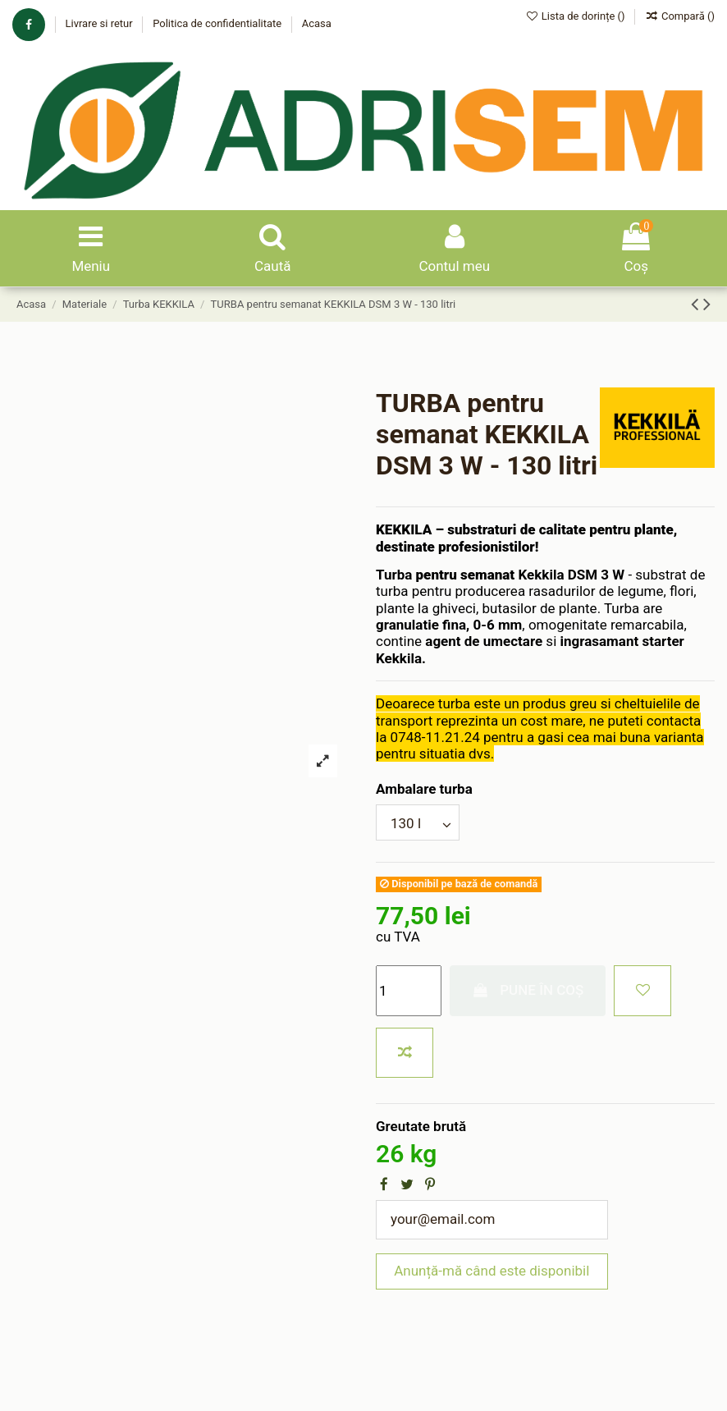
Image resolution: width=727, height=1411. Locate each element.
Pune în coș (528, 990)
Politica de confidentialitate (218, 23)
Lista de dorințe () (576, 16)
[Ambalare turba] (418, 822)
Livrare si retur (100, 23)
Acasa (316, 23)
